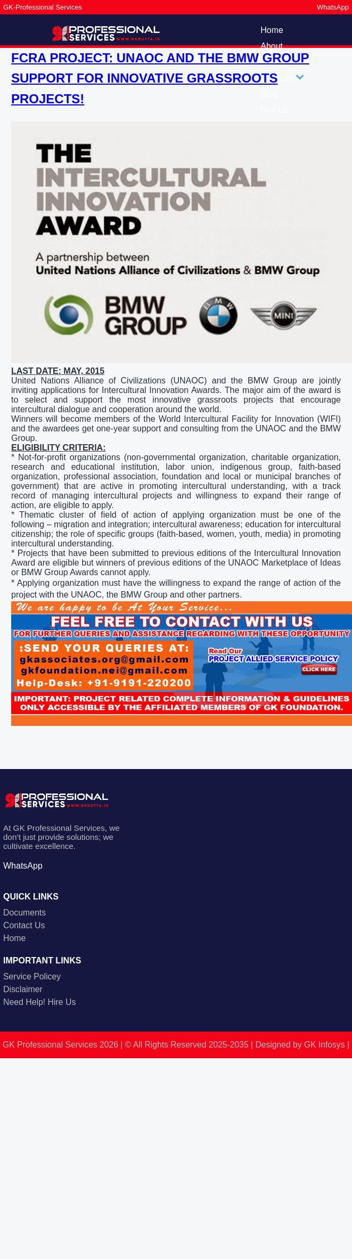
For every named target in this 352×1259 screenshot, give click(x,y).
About (271, 46)
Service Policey (32, 976)
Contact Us (24, 925)
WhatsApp (333, 7)
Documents (24, 912)
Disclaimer (23, 989)
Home (271, 30)
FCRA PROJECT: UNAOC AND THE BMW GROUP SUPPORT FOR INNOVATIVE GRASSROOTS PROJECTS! (160, 78)
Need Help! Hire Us (39, 1002)
